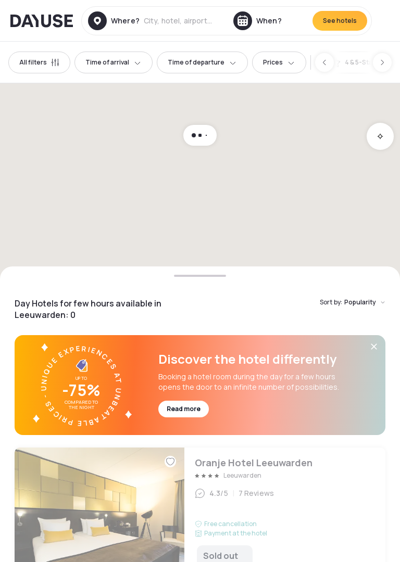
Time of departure (202, 62)
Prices (279, 62)
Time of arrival (113, 62)
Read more (184, 408)
